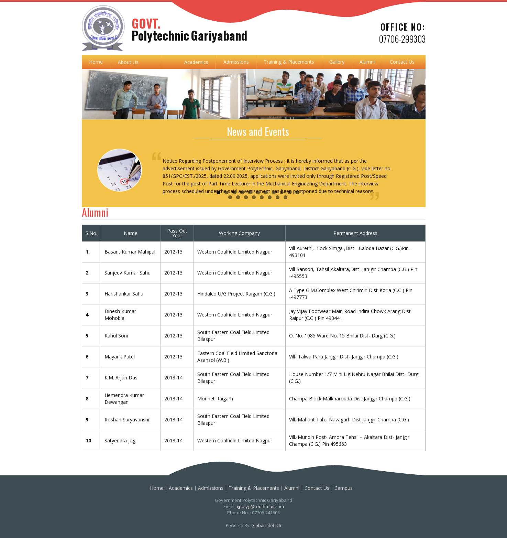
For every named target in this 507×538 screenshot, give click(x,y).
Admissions (236, 61)
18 (277, 197)
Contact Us (402, 61)
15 (254, 197)
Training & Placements (289, 61)
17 (270, 197)
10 (289, 192)
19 (285, 197)
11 (297, 192)
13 (238, 197)
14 (246, 197)
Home (96, 61)
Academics (196, 62)
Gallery (336, 61)
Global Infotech (266, 525)
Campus (232, 75)
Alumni (367, 61)
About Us (128, 62)
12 (230, 197)
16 (262, 197)
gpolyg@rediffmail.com (260, 506)
